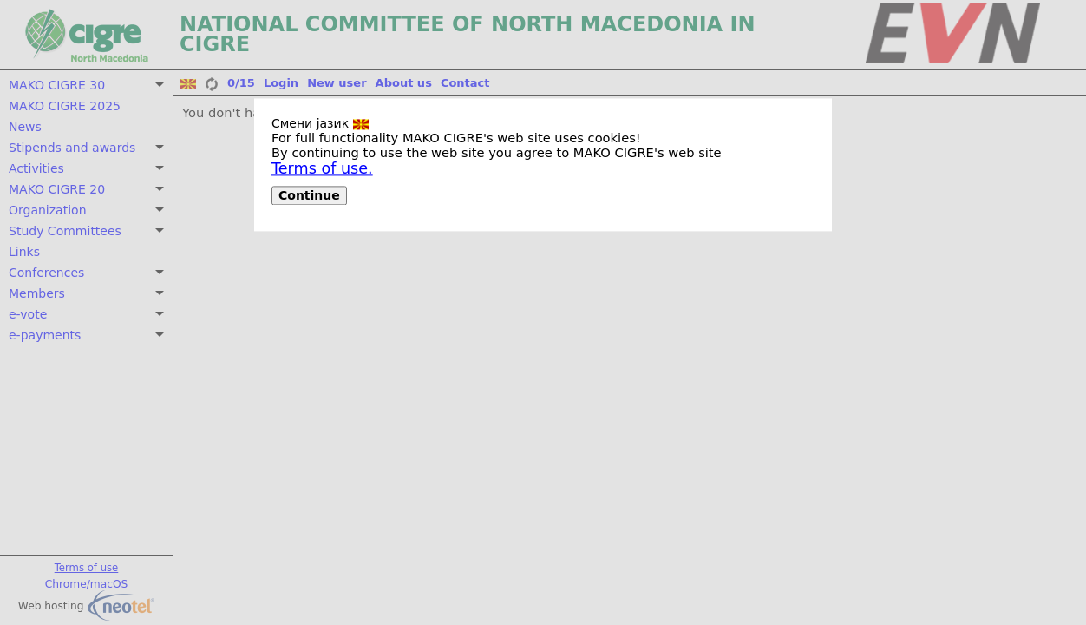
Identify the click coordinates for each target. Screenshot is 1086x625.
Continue (309, 195)
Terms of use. (322, 168)
